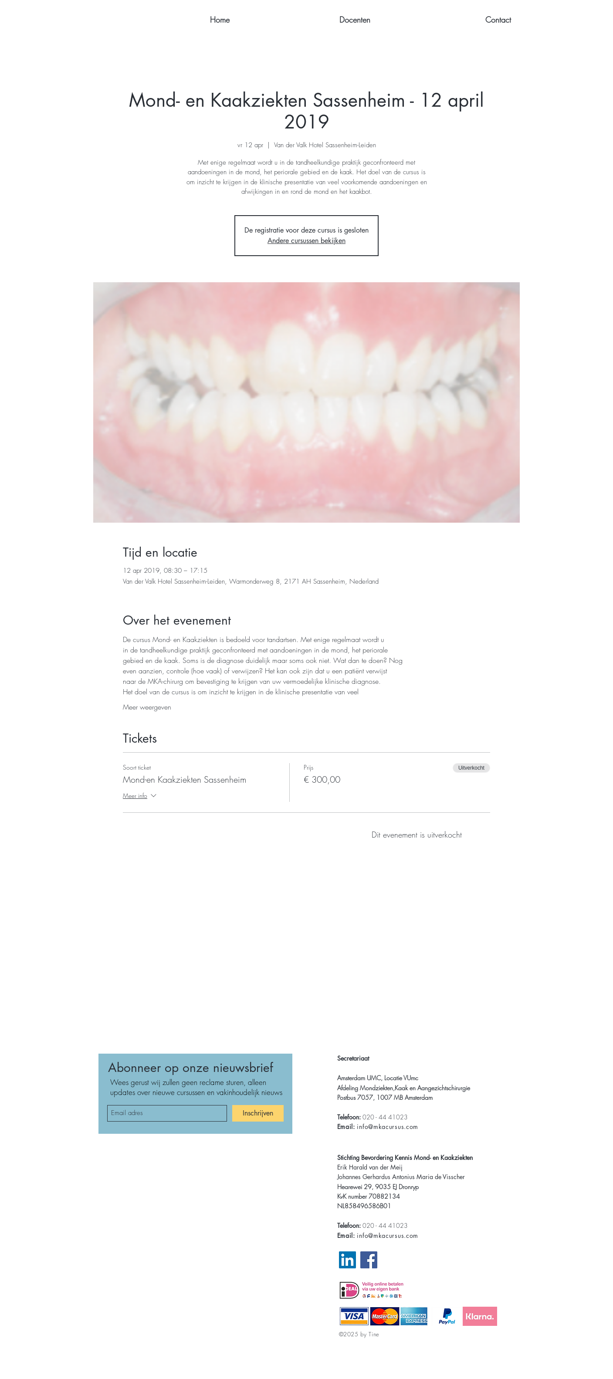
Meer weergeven (147, 707)
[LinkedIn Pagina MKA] (347, 1259)
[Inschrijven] (258, 1113)
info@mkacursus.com (387, 1126)
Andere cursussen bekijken (306, 240)
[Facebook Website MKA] (368, 1259)
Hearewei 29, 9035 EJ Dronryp (378, 1187)
